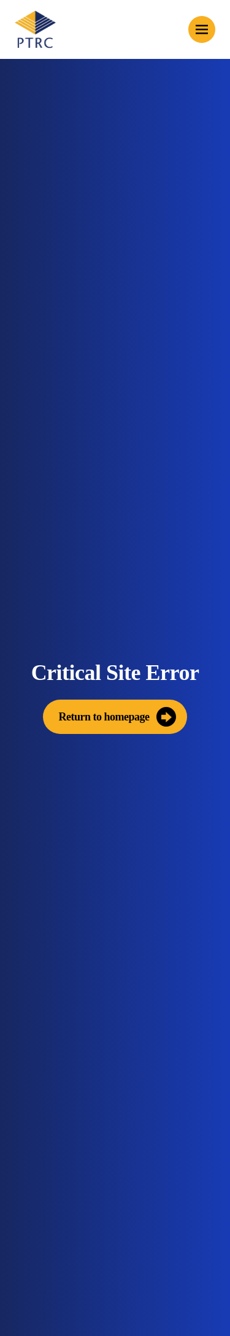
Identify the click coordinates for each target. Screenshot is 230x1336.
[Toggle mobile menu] (201, 29)
